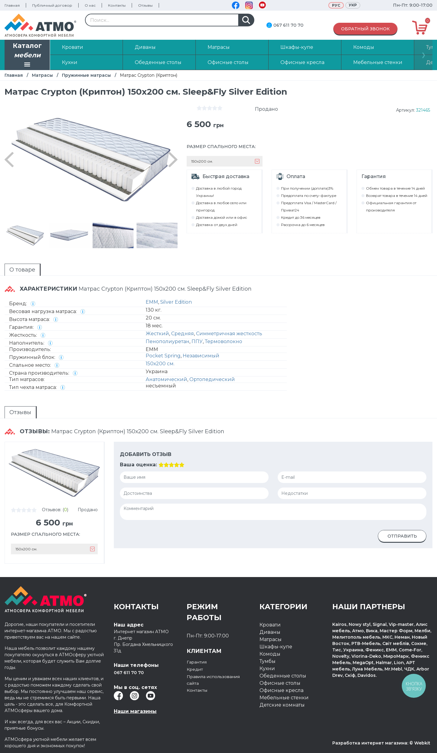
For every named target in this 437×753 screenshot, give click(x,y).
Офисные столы (279, 683)
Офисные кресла (281, 690)
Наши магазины (135, 711)
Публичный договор (52, 5)
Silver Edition (176, 302)
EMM (152, 302)
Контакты (117, 5)
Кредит (196, 669)
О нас (90, 5)
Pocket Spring (163, 356)
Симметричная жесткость (229, 333)
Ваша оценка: (138, 465)
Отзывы (145, 5)
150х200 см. (160, 363)
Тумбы (267, 661)
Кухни (267, 668)
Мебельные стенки (284, 698)
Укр (353, 5)
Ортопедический (212, 379)
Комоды (269, 654)
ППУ (197, 341)
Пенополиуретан (167, 341)
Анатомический (166, 379)
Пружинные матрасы (86, 75)
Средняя (182, 333)
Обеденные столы (282, 676)
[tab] (23, 270)
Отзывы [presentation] (20, 412)
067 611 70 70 (288, 25)
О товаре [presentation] (22, 269)
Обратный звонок (365, 29)
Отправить (402, 536)
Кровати (270, 625)
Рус (336, 5)
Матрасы (42, 75)
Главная (12, 5)
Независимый (201, 356)
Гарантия (198, 662)
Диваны (269, 632)
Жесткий (157, 333)
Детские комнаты (282, 705)
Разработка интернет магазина (369, 743)
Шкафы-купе (275, 647)
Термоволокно (223, 341)
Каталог (27, 55)
